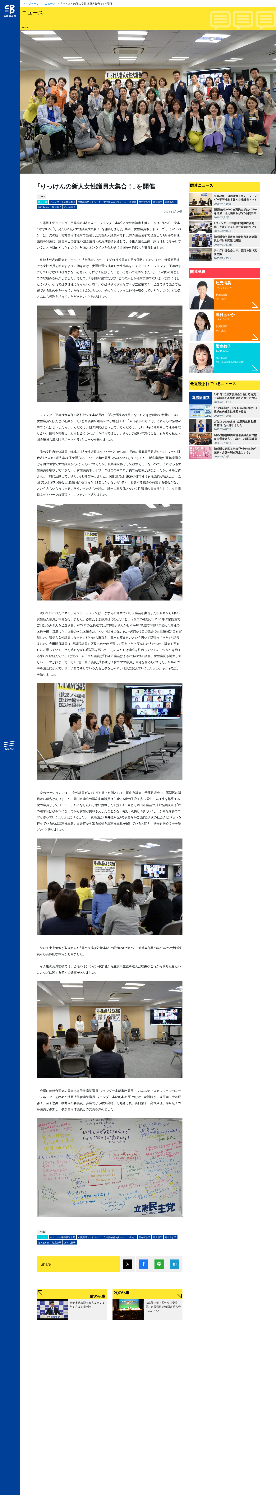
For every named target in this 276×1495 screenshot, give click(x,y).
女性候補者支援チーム (115, 201)
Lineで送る (159, 1264)
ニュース (50, 3)
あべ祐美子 (70, 207)
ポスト (127, 1264)
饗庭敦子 (56, 207)
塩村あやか (43, 207)
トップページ (31, 3)
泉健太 (132, 201)
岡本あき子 (170, 201)
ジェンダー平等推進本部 (62, 201)
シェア (143, 1264)
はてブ (174, 1264)
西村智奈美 (144, 201)
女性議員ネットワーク (89, 201)
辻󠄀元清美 (157, 201)
